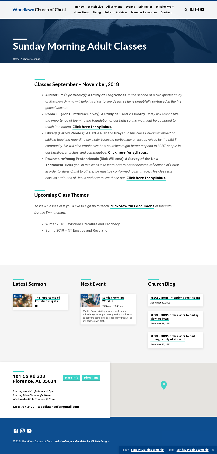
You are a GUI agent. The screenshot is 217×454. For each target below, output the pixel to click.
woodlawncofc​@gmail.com (58, 407)
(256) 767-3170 (23, 407)
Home (16, 59)
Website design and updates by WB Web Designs (82, 441)
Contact (166, 12)
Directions (90, 381)
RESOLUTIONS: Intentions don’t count (175, 297)
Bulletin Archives (116, 12)
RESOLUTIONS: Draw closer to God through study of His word (172, 337)
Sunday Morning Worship (113, 299)
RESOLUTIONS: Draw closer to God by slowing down (174, 316)
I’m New (79, 6)
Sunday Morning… (32, 59)
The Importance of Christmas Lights (47, 299)
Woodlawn (39, 9)
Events (130, 6)
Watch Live (95, 6)
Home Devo (81, 12)
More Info (90, 374)
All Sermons (114, 6)
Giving (96, 12)
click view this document (132, 205)
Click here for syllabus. (92, 126)
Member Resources (144, 12)
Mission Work (165, 6)
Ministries (145, 6)
